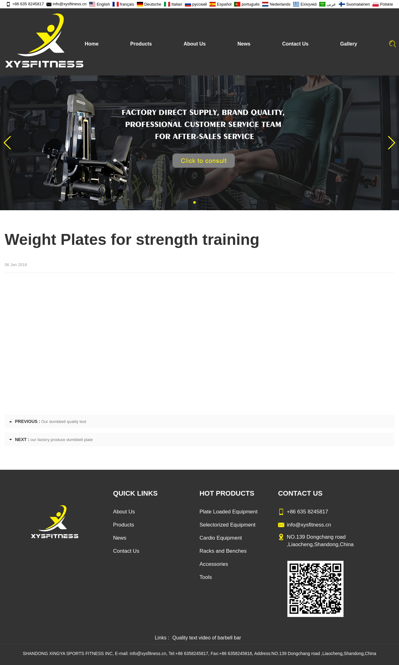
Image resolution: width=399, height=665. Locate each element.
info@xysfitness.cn (66, 4)
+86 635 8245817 (25, 4)
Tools (206, 577)
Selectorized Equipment (228, 525)
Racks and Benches (223, 551)
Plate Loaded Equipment (228, 512)
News (244, 43)
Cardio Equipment (221, 538)
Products (141, 43)
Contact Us (295, 43)
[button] (194, 202)
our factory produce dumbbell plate (62, 439)
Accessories (214, 564)
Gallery (348, 43)
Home (92, 43)
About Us (195, 43)
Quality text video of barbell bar (206, 637)
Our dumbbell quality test (63, 421)
